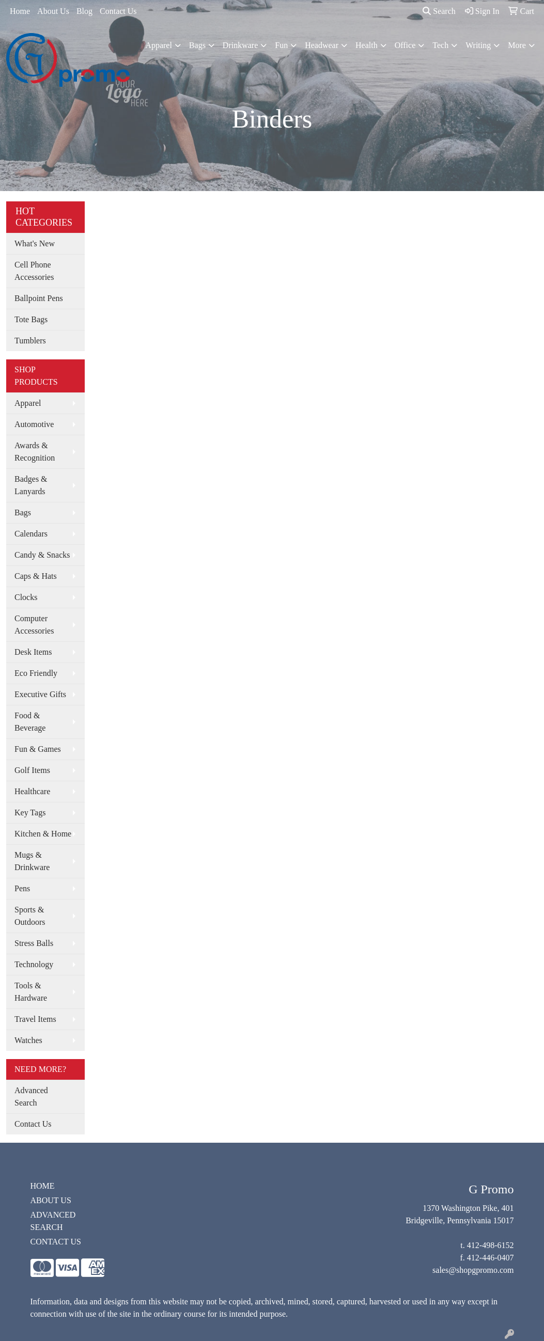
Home (20, 11)
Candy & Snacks (42, 554)
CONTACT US (55, 1241)
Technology (33, 964)
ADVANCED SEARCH (53, 1221)
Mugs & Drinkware (32, 861)
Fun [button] (281, 45)
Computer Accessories (34, 624)
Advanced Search (31, 1096)
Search (439, 11)
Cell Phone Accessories (34, 270)
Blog (84, 11)
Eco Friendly (35, 673)
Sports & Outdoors (29, 915)
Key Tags (29, 812)
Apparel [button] (158, 45)
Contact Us (118, 11)
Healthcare (32, 791)
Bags (22, 512)
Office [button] (405, 45)
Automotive (34, 424)
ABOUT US (50, 1200)
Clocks (25, 597)
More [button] (517, 45)
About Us (53, 11)
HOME (42, 1185)
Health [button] (366, 45)
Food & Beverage (29, 721)
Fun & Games (37, 749)
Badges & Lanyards (31, 485)
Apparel (27, 403)
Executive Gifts (40, 694)
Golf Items (32, 770)
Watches (28, 1040)
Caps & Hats (35, 576)
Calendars (31, 533)
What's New (34, 243)
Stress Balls (33, 943)
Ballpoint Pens (38, 298)
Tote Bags (31, 319)
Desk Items (33, 652)
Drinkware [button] (240, 45)
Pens (22, 888)
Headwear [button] (321, 45)
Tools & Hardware (30, 991)
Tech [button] (440, 45)
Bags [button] (197, 45)
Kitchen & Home (42, 833)
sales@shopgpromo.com (473, 1270)
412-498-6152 (490, 1245)
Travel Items (35, 1019)
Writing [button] (478, 45)
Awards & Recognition (34, 451)
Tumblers (30, 340)
